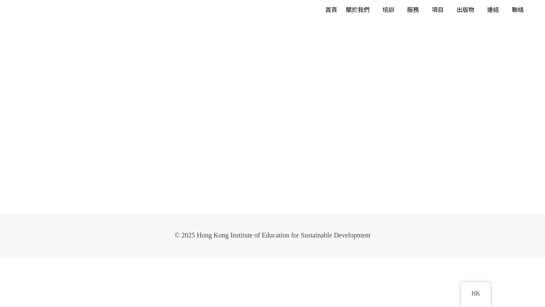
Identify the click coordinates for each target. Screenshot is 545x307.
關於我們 (358, 10)
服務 (413, 10)
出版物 (465, 10)
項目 (438, 10)
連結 (493, 10)
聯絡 (518, 10)
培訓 (388, 10)
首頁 (331, 10)
